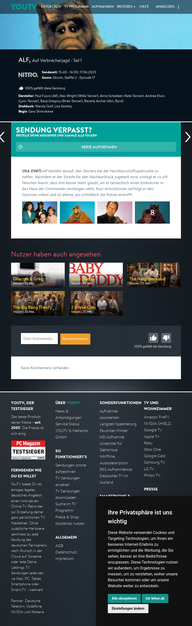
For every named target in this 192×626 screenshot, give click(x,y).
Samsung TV (154, 462)
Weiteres (124, 7)
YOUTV (24, 6)
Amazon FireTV (156, 417)
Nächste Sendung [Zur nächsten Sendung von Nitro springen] (186, 137)
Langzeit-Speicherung (118, 424)
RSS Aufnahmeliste (116, 469)
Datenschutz (66, 552)
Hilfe (144, 7)
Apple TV (151, 436)
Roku (148, 443)
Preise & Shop (67, 517)
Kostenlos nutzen (70, 523)
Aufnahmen (103, 7)
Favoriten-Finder (114, 430)
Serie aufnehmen (99, 147)
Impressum (64, 558)
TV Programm (76, 7)
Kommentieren (75, 339)
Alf (23, 61)
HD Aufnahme (112, 437)
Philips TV (152, 475)
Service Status (67, 424)
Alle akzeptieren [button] (124, 598)
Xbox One (152, 449)
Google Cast (154, 455)
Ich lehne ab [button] (155, 598)
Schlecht (166, 338)
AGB (59, 545)
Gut (153, 338)
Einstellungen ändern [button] (128, 608)
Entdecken (51, 7)
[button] (178, 7)
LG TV (149, 468)
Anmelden (165, 7)
